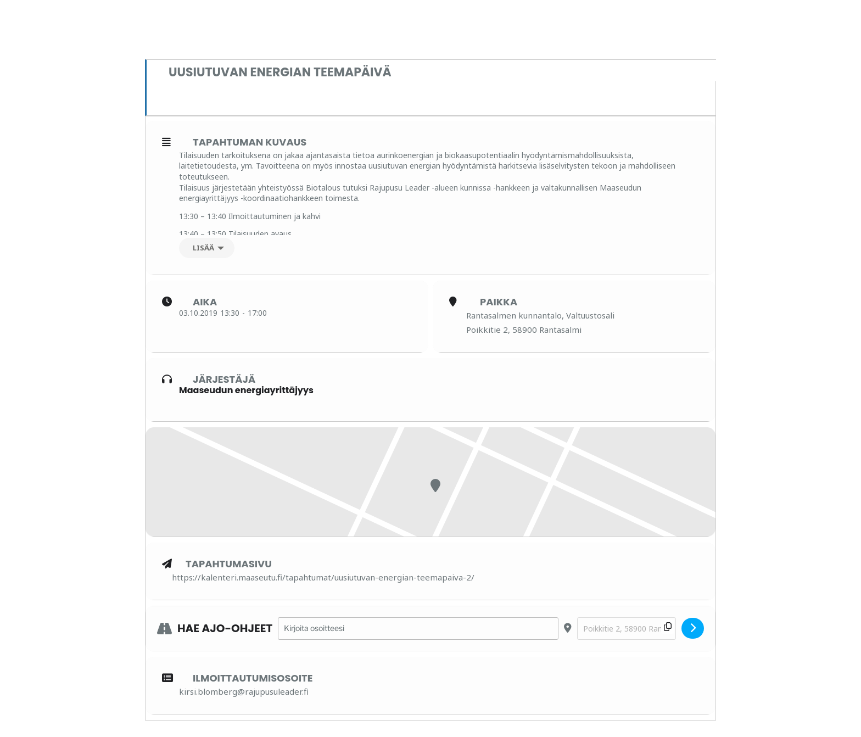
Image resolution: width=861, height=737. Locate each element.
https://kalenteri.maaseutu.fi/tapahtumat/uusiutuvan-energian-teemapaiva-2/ (323, 577)
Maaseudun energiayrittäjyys (246, 390)
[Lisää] (206, 248)
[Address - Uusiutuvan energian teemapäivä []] (418, 628)
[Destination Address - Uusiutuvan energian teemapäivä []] (626, 628)
